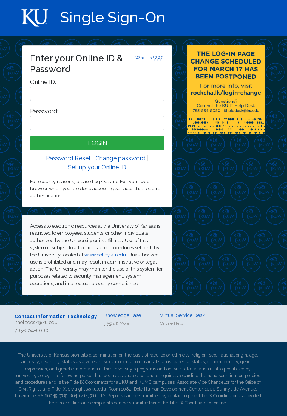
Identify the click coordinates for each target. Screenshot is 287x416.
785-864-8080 (32, 330)
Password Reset (68, 158)
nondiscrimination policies (233, 375)
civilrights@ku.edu (87, 389)
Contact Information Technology (56, 316)
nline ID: (43, 82)
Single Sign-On (112, 17)
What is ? (149, 58)
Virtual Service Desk (182, 315)
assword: (44, 111)
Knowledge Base (122, 315)
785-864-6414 (73, 395)
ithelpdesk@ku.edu (36, 322)
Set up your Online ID (97, 167)
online (74, 403)
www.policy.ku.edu (105, 255)
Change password (120, 158)
